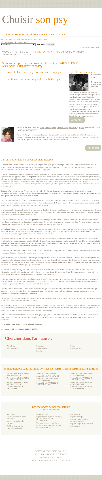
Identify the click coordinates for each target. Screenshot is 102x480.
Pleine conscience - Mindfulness (47, 423)
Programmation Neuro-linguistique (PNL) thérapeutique (48, 426)
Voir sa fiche (76, 120)
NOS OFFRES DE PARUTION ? (70, 52)
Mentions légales (51, 457)
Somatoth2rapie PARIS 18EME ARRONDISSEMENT (18, 374)
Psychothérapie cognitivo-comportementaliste (79, 420)
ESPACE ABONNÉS (11, 54)
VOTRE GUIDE (21, 52)
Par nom (73, 346)
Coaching (10, 424)
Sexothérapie (75, 426)
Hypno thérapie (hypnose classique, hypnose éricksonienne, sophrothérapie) (49, 418)
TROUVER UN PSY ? (42, 52)
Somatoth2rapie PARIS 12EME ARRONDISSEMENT (81, 383)
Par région (40, 346)
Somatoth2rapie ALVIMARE (46, 374)
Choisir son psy (57, 451)
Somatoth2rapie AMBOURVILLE (47, 376)
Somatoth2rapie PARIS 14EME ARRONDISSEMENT (81, 374)
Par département (42, 348)
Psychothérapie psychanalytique (81, 424)
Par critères (11, 346)
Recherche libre (76, 348)
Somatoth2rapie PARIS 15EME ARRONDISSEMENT (47, 384)
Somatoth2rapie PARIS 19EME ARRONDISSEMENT (18, 379)
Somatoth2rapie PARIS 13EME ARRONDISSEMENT (81, 379)
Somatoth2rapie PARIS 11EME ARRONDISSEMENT (81, 388)
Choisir (35, 19)
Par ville (39, 351)
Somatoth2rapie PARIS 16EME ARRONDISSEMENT (47, 379)
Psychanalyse (75, 414)
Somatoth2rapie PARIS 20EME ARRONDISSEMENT (18, 383)
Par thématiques (12, 348)
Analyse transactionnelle (15, 421)
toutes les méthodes (51, 410)
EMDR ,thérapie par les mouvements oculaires (15, 427)
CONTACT (28, 54)
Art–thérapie (11, 414)
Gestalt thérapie (42, 414)
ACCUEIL (6, 52)
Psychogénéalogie (76, 417)
